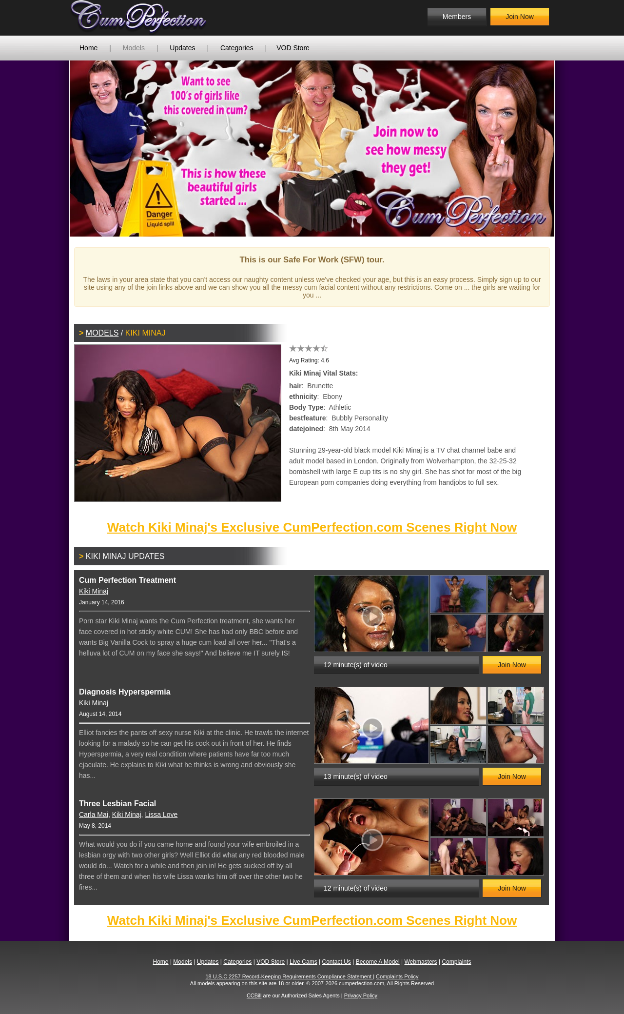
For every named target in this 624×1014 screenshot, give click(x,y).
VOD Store (293, 48)
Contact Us (336, 961)
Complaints (456, 961)
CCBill (254, 995)
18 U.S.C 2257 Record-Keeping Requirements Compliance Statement (289, 976)
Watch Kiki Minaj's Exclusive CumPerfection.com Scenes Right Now (312, 527)
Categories (237, 48)
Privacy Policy (360, 995)
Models (134, 48)
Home (88, 48)
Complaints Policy (397, 976)
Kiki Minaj (93, 591)
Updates (182, 48)
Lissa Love (161, 814)
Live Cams (303, 961)
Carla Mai (93, 814)
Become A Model (378, 961)
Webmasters (420, 961)
